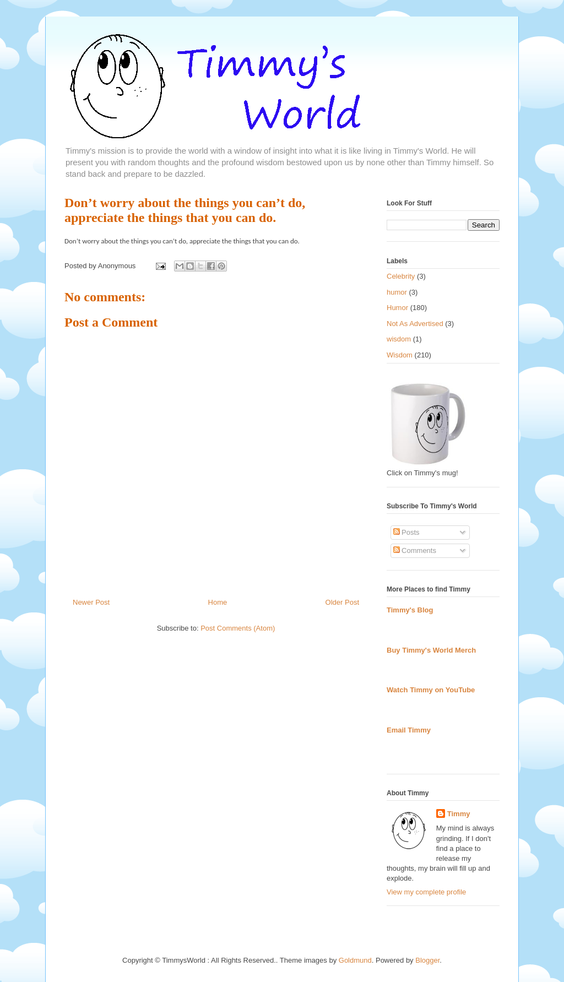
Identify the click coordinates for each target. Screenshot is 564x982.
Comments (414, 550)
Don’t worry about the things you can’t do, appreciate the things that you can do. (184, 210)
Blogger (427, 960)
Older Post (342, 602)
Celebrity (401, 276)
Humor (397, 307)
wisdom (399, 339)
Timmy (458, 814)
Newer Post (91, 602)
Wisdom (400, 355)
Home (217, 602)
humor (397, 292)
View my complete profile (426, 892)
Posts (406, 532)
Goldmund (355, 960)
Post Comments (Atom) (237, 628)
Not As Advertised (415, 323)
